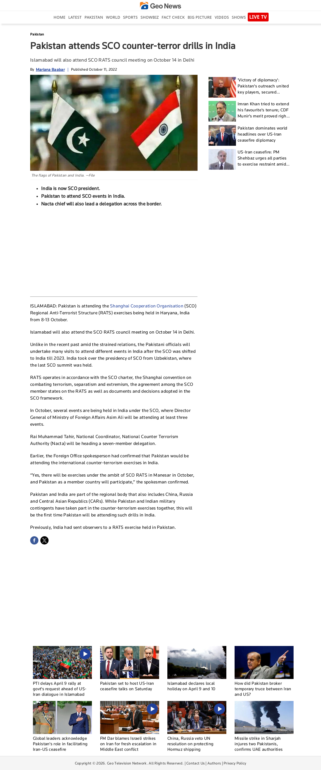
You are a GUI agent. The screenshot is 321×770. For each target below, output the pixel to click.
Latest (75, 17)
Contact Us (195, 763)
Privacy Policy (235, 763)
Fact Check (173, 17)
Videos (222, 17)
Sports (130, 17)
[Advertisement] (114, 251)
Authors (214, 763)
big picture (200, 17)
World (113, 17)
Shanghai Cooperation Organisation (146, 306)
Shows (239, 17)
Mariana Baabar (50, 69)
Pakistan (94, 17)
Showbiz (149, 17)
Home (59, 17)
